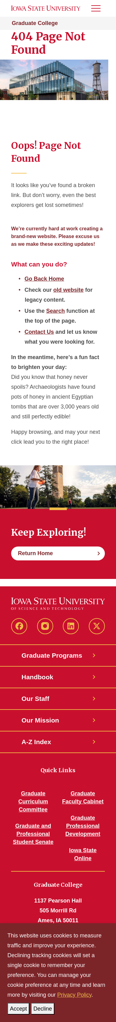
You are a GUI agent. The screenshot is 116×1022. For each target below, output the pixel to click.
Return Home (35, 553)
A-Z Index (36, 741)
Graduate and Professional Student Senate (33, 834)
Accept (19, 1007)
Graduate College (35, 23)
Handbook (38, 677)
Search (55, 311)
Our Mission (40, 720)
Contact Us (39, 332)
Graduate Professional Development (82, 826)
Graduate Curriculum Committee (33, 801)
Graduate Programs (52, 655)
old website (68, 290)
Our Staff (35, 698)
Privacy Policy (74, 995)
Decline (43, 1007)
